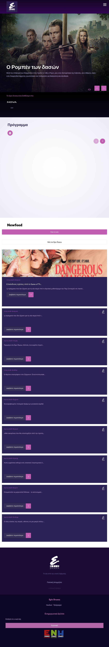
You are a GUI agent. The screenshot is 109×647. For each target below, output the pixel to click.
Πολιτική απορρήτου (54, 582)
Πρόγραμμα (57, 605)
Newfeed (49, 605)
